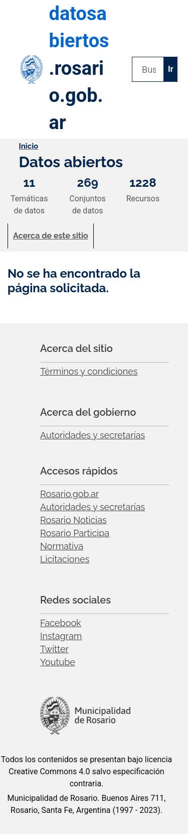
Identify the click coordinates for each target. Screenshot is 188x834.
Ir (170, 69)
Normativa (61, 546)
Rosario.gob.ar (69, 494)
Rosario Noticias (73, 520)
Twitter (54, 649)
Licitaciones (64, 559)
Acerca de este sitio (50, 236)
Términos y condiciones (89, 371)
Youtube (57, 662)
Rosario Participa (74, 533)
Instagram (61, 636)
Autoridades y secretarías (92, 435)
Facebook (60, 623)
